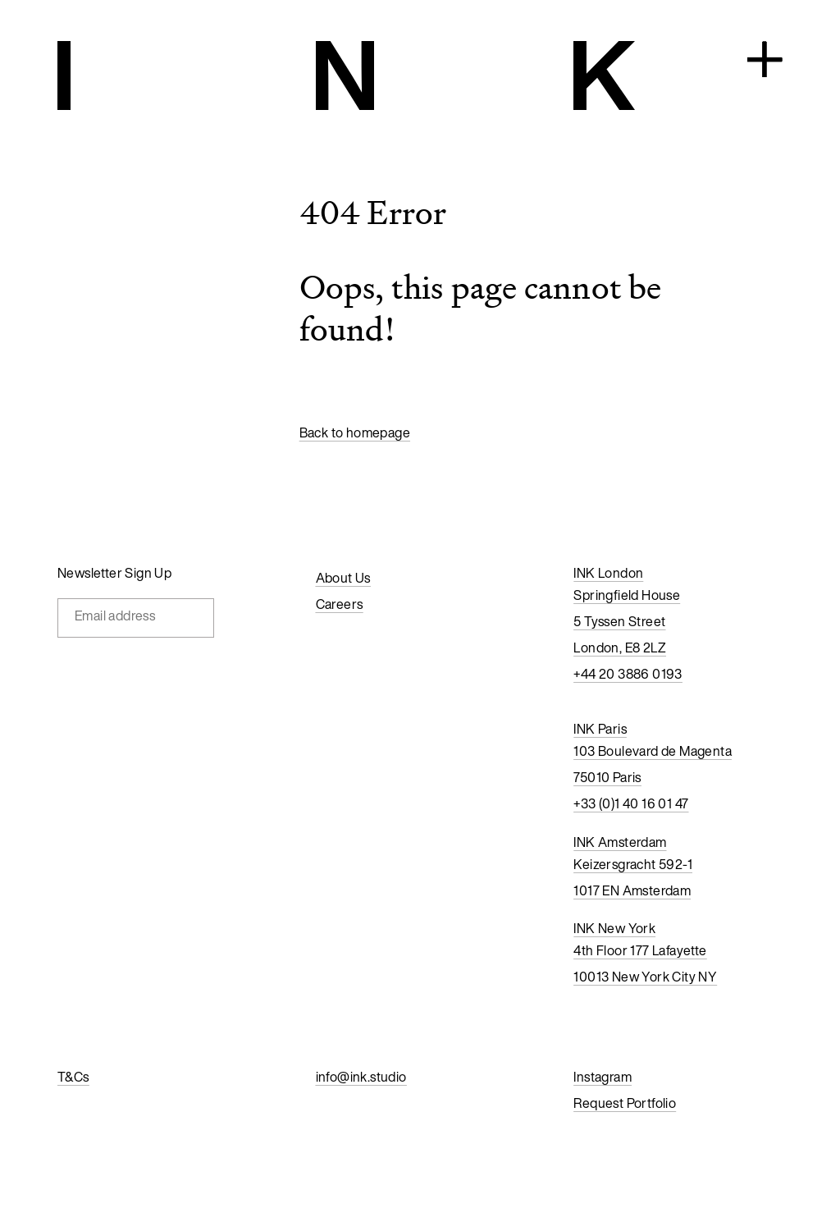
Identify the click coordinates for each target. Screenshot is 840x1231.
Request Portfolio (624, 1103)
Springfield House (626, 595)
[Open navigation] (765, 61)
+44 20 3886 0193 (627, 674)
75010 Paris (607, 777)
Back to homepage (354, 432)
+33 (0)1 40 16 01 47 (630, 803)
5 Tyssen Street (619, 621)
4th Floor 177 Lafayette (639, 950)
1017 (586, 890)
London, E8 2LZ (619, 647)
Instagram (602, 1077)
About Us (343, 578)
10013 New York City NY (645, 976)
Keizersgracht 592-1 (632, 864)
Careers (339, 604)
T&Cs (73, 1077)
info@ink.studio (361, 1077)
